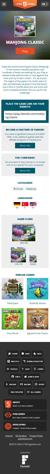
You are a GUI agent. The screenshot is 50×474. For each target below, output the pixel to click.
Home (12, 353)
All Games (34, 392)
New (25, 353)
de (17, 205)
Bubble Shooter (33, 361)
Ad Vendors (21, 435)
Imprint (9, 435)
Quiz (25, 369)
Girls (15, 376)
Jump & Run (31, 376)
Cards (38, 369)
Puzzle (18, 188)
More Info (25, 145)
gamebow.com (25, 438)
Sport (40, 384)
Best (37, 353)
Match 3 (13, 361)
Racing (25, 384)
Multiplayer (17, 392)
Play (25, 51)
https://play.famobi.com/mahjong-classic (25, 115)
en (33, 205)
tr (25, 205)
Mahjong (31, 188)
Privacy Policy (36, 435)
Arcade (10, 384)
